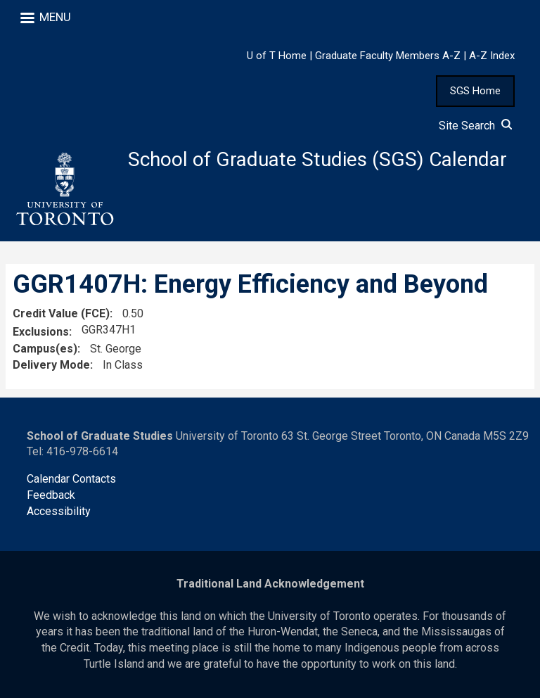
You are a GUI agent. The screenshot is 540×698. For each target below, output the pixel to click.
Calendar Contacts (71, 479)
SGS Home (475, 90)
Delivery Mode (51, 365)
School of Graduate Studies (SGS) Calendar (317, 159)
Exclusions (41, 331)
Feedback (51, 495)
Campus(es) (45, 348)
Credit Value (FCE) (61, 313)
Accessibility (59, 511)
